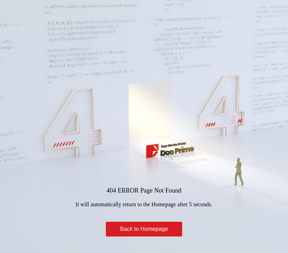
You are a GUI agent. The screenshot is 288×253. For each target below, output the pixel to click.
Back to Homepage (144, 229)
